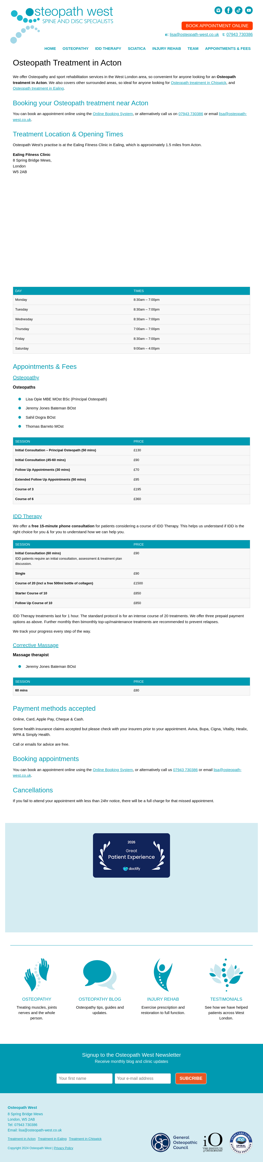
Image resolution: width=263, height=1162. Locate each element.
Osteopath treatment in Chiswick (198, 82)
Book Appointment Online (217, 25)
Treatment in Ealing (52, 1139)
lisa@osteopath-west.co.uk (194, 34)
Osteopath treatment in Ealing (38, 88)
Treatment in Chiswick (85, 1139)
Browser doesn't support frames (131, 905)
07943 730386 (240, 34)
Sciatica (137, 48)
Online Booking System (113, 113)
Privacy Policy (63, 1148)
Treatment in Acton (22, 1139)
